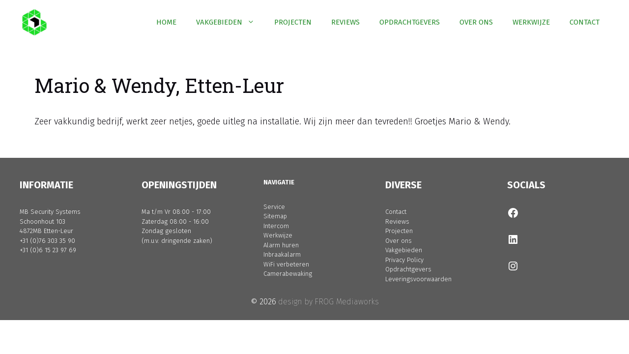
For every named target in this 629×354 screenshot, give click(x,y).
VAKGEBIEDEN (230, 22)
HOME (166, 22)
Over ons (398, 240)
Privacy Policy (404, 260)
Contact (395, 211)
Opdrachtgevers (408, 269)
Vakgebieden (403, 250)
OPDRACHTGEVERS (409, 22)
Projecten (399, 231)
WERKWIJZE (531, 22)
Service (274, 206)
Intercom (276, 226)
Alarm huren (281, 245)
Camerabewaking (287, 273)
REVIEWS (345, 22)
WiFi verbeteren (286, 264)
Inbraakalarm (282, 254)
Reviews (397, 221)
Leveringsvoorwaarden (418, 279)
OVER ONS (476, 22)
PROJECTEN (293, 22)
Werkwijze (277, 235)
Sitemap (275, 216)
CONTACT (585, 22)
